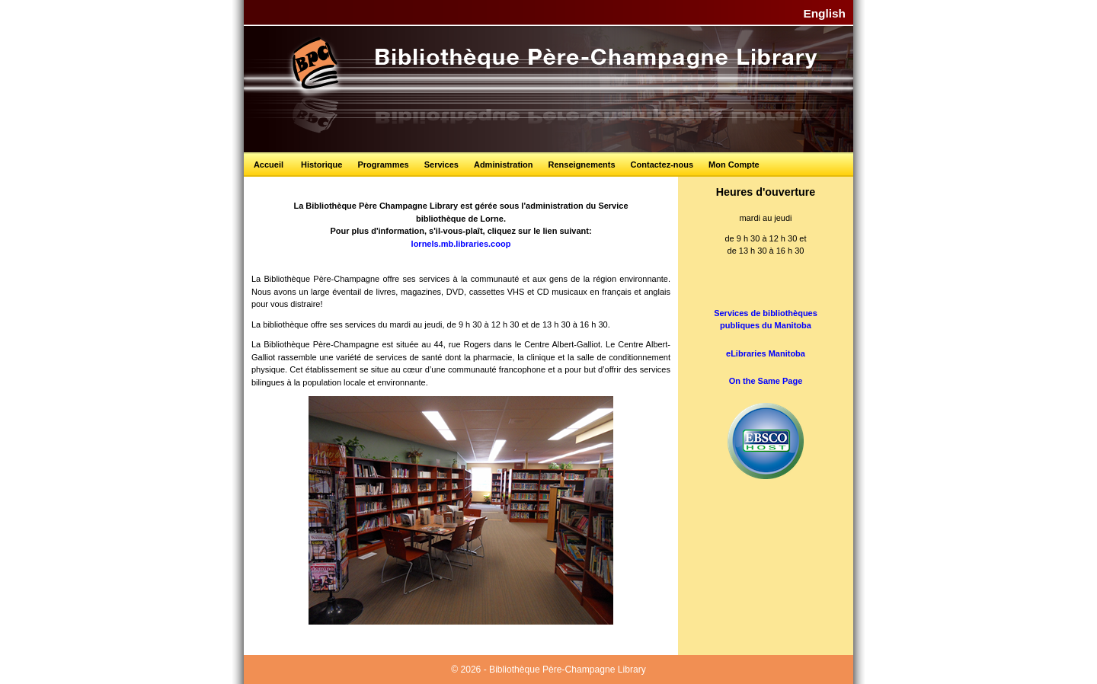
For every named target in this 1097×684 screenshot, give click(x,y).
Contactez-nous (662, 164)
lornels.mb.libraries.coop (461, 243)
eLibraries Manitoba (765, 353)
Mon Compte (734, 164)
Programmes (382, 164)
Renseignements (582, 164)
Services (441, 164)
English (824, 13)
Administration (503, 164)
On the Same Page (766, 380)
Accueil (268, 164)
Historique (321, 164)
